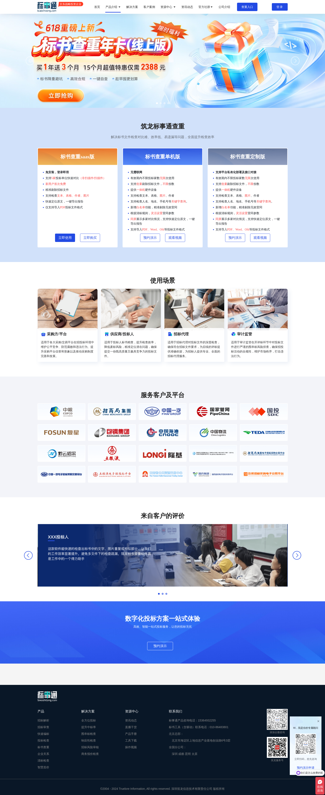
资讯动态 (187, 7)
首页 (97, 7)
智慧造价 (43, 767)
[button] (157, 103)
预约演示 (160, 646)
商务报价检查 (90, 754)
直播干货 (131, 727)
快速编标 (43, 733)
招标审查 (43, 727)
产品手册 (131, 733)
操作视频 (131, 747)
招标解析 (43, 720)
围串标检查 (88, 733)
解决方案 (132, 7)
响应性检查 (88, 740)
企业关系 (43, 754)
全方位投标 (88, 720)
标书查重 (43, 747)
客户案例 (149, 7)
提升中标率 (88, 727)
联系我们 (175, 711)
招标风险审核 (90, 747)
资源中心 (168, 7)
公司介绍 (224, 7)
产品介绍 (113, 7)
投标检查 (43, 740)
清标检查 (43, 760)
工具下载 (131, 740)
